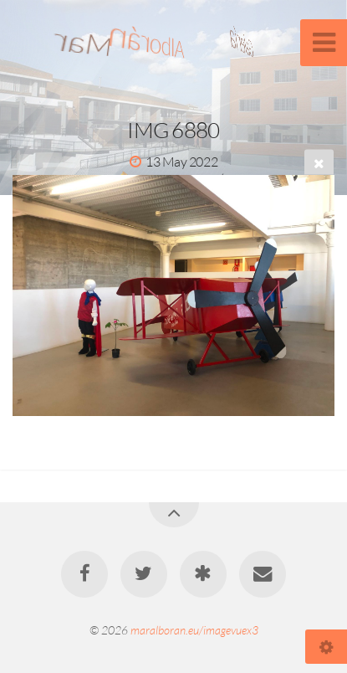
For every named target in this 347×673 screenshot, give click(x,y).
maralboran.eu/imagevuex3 (194, 630)
